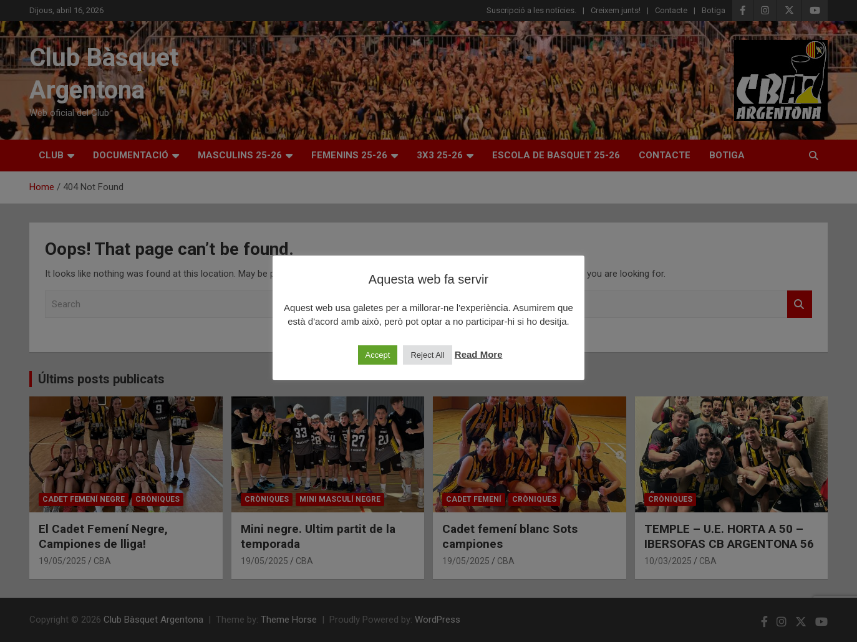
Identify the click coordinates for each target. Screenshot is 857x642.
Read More (479, 354)
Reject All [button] (427, 355)
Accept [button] (378, 355)
